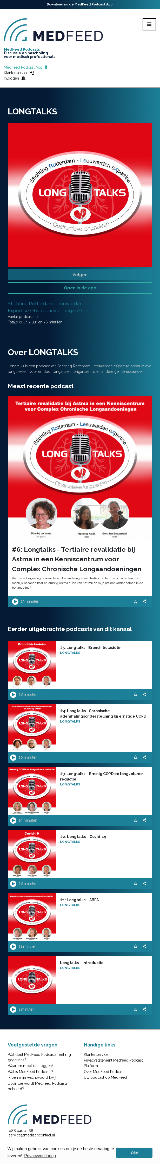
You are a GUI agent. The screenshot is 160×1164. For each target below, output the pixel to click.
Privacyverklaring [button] (40, 1156)
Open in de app (80, 287)
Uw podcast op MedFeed (105, 1077)
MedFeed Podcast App (25, 67)
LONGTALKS (70, 653)
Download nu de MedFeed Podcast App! (80, 4)
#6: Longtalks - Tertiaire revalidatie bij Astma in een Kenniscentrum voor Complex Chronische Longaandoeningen (76, 559)
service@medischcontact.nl (32, 1135)
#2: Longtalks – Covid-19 (83, 837)
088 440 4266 (21, 1131)
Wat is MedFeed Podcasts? (30, 1072)
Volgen (80, 274)
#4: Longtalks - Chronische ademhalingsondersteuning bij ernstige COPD (103, 713)
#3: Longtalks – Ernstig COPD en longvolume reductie (101, 776)
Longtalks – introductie (82, 963)
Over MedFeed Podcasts (104, 1072)
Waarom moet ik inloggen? (31, 1066)
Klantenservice (19, 73)
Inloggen (15, 78)
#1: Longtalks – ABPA (79, 900)
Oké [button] (134, 1153)
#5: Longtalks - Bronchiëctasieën (91, 648)
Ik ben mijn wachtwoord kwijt (32, 1077)
